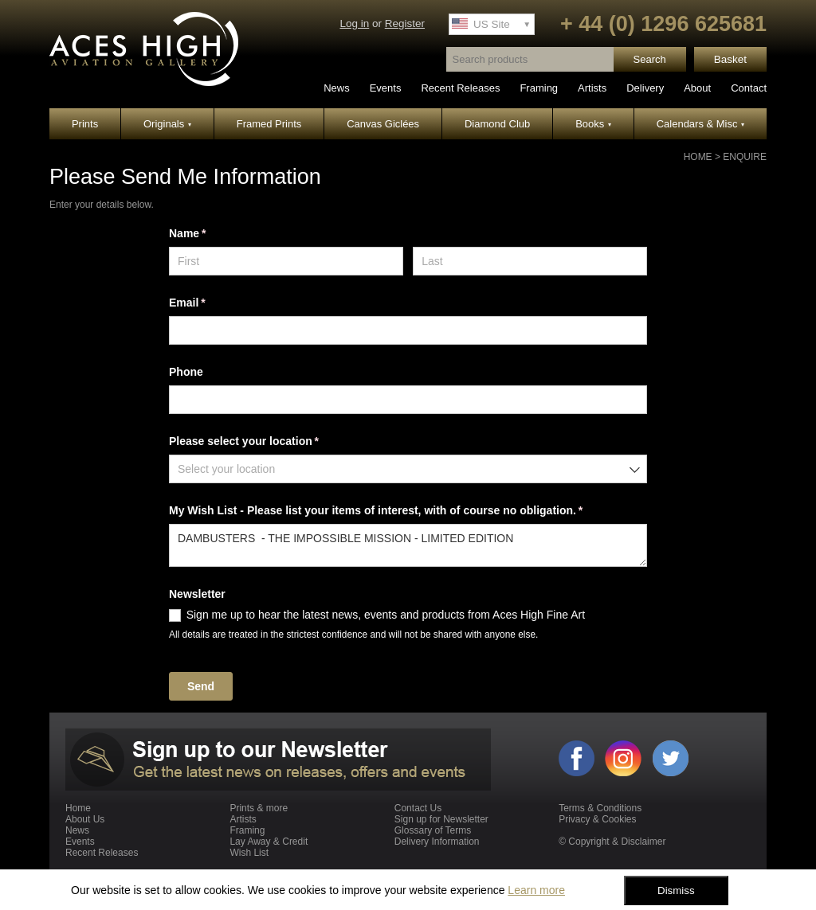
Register (405, 23)
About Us (84, 819)
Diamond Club (497, 124)
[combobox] (408, 469)
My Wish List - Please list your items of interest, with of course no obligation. (398, 511)
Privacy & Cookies (597, 819)
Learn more (536, 890)
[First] (286, 261)
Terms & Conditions (600, 808)
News (337, 88)
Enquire (745, 156)
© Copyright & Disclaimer (612, 841)
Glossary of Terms (432, 830)
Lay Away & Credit (269, 841)
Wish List (249, 852)
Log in (354, 23)
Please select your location (266, 442)
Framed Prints (269, 124)
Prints (85, 124)
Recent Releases (460, 88)
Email (210, 303)
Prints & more (259, 808)
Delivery (645, 88)
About (697, 88)
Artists (592, 88)
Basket (730, 59)
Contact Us (417, 808)
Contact (749, 88)
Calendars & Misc (700, 124)
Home (698, 156)
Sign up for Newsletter (441, 819)
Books (593, 124)
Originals (167, 124)
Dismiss (676, 890)
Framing (539, 88)
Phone (186, 371)
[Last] (530, 261)
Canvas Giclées (383, 124)
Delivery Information (437, 841)
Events (386, 88)
